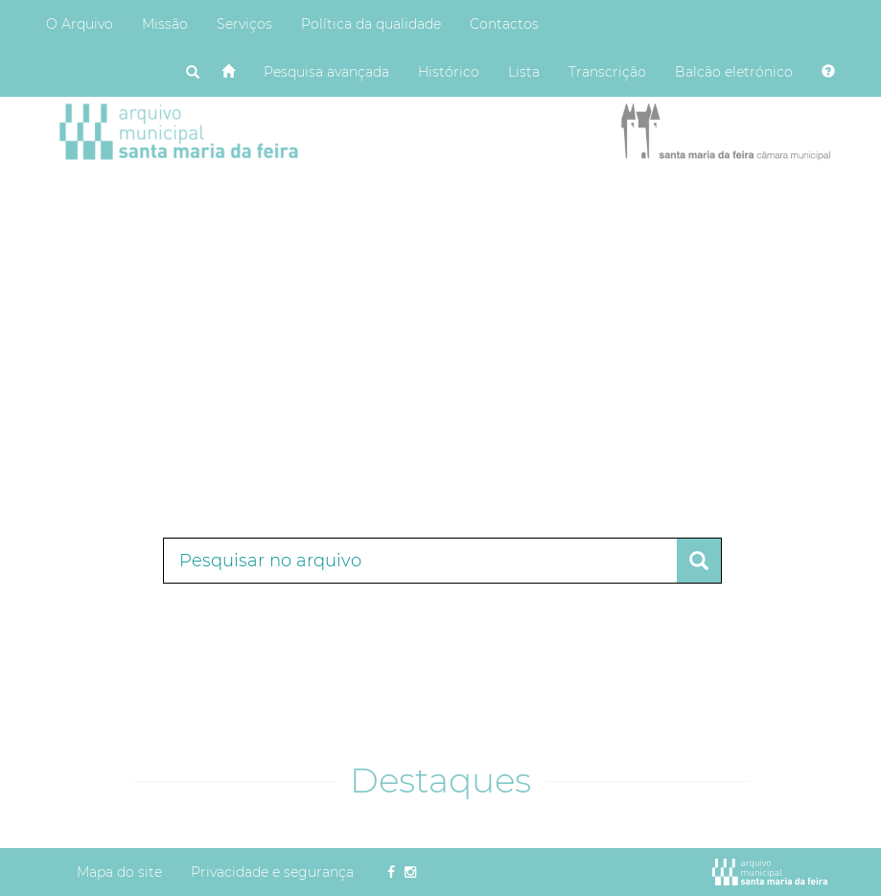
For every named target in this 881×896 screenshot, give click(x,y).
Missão (165, 24)
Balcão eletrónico (734, 71)
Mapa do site (119, 872)
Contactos (504, 24)
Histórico (448, 71)
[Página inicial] (228, 72)
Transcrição (607, 71)
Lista (524, 71)
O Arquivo (79, 24)
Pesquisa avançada (326, 71)
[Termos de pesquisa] (420, 561)
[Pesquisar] (192, 72)
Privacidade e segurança (272, 872)
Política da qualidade (371, 24)
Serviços (244, 24)
